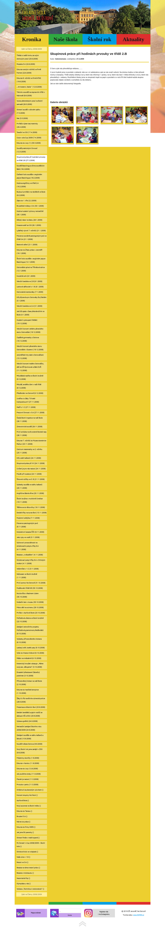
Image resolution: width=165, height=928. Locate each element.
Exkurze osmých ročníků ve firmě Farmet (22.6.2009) (29, 71)
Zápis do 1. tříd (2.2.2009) (26, 201)
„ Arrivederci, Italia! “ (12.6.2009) (29, 87)
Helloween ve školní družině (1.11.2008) (27, 576)
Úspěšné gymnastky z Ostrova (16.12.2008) (28, 339)
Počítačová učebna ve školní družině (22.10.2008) (30, 620)
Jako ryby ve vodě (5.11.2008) (28, 537)
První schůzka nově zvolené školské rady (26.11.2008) (31, 433)
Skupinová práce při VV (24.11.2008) (31, 463)
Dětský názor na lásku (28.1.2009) (29, 220)
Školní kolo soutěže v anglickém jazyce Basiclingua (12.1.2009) (31, 260)
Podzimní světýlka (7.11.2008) (28, 518)
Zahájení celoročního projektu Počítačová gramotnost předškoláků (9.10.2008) (30, 630)
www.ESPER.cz (138, 915)
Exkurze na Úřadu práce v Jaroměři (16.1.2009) (29, 251)
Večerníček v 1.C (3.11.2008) (28, 569)
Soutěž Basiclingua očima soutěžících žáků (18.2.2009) (30, 167)
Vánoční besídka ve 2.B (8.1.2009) (29, 281)
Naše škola (65, 39)
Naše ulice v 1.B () (23, 857)
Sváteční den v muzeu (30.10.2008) (30, 602)
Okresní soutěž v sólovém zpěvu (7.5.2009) (28, 111)
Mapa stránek (36, 913)
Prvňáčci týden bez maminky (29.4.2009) (27, 125)
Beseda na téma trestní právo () (28, 868)
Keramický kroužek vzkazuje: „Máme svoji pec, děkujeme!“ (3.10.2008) (30, 665)
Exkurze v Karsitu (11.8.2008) (28, 763)
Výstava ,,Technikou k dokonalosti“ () (30, 889)
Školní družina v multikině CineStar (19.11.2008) (30, 500)
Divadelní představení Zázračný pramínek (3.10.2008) (28, 674)
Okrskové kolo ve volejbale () (27, 852)
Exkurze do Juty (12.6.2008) (27, 769)
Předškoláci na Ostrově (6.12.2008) (30, 393)
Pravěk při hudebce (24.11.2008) (29, 474)
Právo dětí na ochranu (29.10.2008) (30, 607)
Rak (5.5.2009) (22, 118)
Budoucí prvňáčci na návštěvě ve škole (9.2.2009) (31, 193)
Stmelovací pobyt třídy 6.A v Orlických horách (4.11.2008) (31, 562)
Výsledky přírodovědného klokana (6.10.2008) (29, 640)
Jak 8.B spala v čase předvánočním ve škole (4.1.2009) (30, 313)
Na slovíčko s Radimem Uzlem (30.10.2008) (28, 595)
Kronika (31, 39)
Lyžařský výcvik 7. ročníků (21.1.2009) (31, 230)
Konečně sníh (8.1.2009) (26, 276)
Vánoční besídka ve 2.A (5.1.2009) (29, 306)
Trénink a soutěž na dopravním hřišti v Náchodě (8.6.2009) (31, 94)
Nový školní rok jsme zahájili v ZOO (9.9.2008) (29, 751)
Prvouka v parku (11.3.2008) (27, 784)
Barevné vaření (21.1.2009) (27, 245)
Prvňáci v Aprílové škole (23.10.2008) (31, 613)
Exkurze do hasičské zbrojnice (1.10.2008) (28, 691)
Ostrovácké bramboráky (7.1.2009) (30, 292)
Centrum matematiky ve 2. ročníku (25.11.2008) (29, 451)
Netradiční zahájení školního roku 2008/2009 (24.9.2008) (29, 728)
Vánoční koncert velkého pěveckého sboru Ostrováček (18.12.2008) (30, 330)
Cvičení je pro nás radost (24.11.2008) (31, 469)
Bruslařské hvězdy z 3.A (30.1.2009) (30, 206)
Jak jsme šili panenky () (25, 832)
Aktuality (133, 39)
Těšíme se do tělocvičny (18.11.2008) (31, 507)
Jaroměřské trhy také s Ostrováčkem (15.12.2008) (30, 356)
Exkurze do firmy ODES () (26, 827)
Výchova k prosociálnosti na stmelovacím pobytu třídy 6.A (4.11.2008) (28, 546)
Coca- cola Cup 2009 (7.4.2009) (29, 138)
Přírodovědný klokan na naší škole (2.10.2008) (29, 683)
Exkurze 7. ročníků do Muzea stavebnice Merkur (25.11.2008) (31, 442)
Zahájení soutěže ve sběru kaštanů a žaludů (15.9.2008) (30, 737)
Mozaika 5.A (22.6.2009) (26, 64)
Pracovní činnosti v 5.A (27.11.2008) (30, 412)
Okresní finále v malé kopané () (28, 838)
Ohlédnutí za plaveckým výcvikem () (30, 790)
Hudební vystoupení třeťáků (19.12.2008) (27, 322)
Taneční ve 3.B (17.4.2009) (27, 132)
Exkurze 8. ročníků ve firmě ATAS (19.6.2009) (29, 80)
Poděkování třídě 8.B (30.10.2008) (30, 588)
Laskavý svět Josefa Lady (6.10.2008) (31, 648)
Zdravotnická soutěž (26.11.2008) (29, 426)
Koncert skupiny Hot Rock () (27, 795)
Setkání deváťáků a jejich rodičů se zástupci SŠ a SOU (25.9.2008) (29, 714)
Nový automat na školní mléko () (29, 806)
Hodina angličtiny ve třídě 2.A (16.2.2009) (28, 185)
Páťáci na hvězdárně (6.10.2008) (29, 658)
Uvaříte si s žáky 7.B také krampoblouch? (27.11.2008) (28, 400)
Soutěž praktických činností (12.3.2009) (27, 150)
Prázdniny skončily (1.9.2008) (28, 758)
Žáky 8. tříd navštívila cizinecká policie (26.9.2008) (31, 700)
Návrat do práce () (23, 822)
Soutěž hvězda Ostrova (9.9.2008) (29, 744)
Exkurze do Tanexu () (24, 811)
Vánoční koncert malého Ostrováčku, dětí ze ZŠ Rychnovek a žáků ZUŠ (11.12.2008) (30, 367)
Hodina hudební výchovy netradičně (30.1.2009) (30, 213)
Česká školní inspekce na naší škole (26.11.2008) (30, 419)
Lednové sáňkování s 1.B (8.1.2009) (30, 287)
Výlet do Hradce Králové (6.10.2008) (30, 653)
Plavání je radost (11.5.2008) (28, 779)
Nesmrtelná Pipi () (23, 878)
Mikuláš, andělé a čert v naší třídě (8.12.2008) (29, 386)
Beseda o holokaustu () (25, 873)
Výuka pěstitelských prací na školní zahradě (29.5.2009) (29, 102)
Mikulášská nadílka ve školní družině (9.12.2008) (30, 377)
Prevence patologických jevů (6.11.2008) (27, 525)
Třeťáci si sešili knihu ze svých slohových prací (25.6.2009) (28, 57)
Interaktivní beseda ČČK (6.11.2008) (30, 532)
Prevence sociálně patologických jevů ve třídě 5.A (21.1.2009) (31, 237)
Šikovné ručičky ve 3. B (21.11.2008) (31, 479)
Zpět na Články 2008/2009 (31, 49)
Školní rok (99, 39)
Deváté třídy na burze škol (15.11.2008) (32, 513)
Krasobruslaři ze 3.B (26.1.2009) (29, 225)
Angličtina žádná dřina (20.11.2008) (30, 493)
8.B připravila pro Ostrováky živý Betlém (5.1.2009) (31, 299)
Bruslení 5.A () (22, 816)
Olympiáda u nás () (24, 884)
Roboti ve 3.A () (22, 862)
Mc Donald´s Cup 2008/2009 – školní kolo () (31, 845)
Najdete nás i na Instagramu (104, 913)
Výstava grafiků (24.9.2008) (27, 721)
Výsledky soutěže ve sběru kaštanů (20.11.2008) (29, 486)
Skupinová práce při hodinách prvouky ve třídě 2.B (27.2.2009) (31, 159)
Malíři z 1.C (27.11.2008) (26, 407)
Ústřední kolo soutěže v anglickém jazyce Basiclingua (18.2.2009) (29, 176)
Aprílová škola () (23, 800)
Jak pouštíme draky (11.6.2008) (29, 774)
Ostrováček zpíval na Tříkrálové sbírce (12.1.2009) (31, 269)
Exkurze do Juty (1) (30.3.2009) (29, 143)
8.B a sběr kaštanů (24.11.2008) (29, 458)
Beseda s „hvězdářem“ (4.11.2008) (30, 555)
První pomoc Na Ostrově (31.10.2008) (31, 583)
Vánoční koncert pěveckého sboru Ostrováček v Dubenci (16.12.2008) (30, 348)
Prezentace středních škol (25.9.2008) (31, 707)
